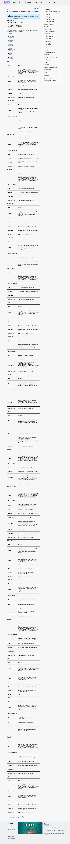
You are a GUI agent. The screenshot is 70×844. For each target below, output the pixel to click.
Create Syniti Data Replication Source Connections (52, 14)
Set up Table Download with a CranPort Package (51, 58)
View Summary (46, 64)
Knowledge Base (11, 838)
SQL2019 (11, 58)
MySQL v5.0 (11, 40)
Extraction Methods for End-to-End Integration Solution (50, 81)
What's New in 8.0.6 (39, 2)
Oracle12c (11, 46)
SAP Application (12, 49)
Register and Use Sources (48, 28)
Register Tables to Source (50, 31)
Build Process (48, 9)
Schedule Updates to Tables (49, 56)
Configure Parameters (49, 17)
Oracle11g (11, 45)
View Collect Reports (47, 77)
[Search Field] (21, 2)
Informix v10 (11, 37)
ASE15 (10, 33)
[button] (26, 2)
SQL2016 (11, 56)
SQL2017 (11, 57)
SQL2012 (11, 53)
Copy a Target (46, 26)
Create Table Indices (49, 36)
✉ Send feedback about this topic (15, 817)
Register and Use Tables (48, 29)
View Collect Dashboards (48, 78)
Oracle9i (10, 48)
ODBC (10, 42)
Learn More (30, 832)
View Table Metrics (49, 50)
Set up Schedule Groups (50, 21)
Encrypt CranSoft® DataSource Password (53, 16)
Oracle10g (11, 44)
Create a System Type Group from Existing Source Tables (51, 75)
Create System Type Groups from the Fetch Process (52, 72)
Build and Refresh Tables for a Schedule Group (53, 47)
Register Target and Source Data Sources (53, 11)
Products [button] (49, 2)
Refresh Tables (48, 38)
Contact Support (11, 825)
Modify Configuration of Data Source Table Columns (52, 41)
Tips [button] (55, 2)
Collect (36, 8)
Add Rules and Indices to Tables (49, 52)
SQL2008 (11, 52)
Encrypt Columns (49, 33)
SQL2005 (11, 50)
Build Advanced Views (48, 60)
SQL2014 (11, 54)
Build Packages (46, 54)
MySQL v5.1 (11, 41)
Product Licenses (11, 836)
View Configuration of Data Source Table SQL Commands (53, 44)
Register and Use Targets (48, 24)
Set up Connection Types (50, 19)
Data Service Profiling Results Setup (50, 67)
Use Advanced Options (48, 69)
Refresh (45, 62)
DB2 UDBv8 (11, 36)
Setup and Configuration (48, 7)
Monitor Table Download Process (51, 49)
